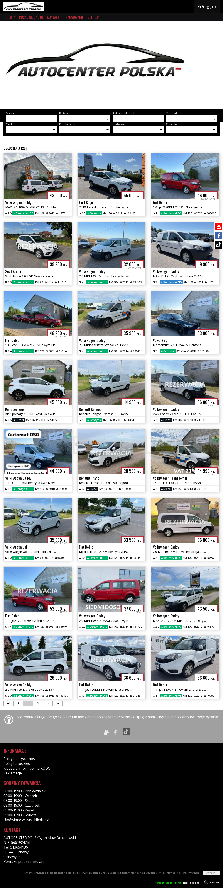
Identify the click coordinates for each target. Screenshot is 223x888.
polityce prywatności (189, 872)
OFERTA (10, 17)
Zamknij (211, 872)
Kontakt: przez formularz (23, 861)
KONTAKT (53, 17)
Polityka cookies (16, 763)
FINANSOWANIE (73, 17)
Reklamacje (12, 773)
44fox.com (211, 882)
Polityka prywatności (20, 758)
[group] (111, 65)
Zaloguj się (207, 6)
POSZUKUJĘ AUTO (31, 17)
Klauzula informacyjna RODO (27, 768)
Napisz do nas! (177, 882)
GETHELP (93, 17)
